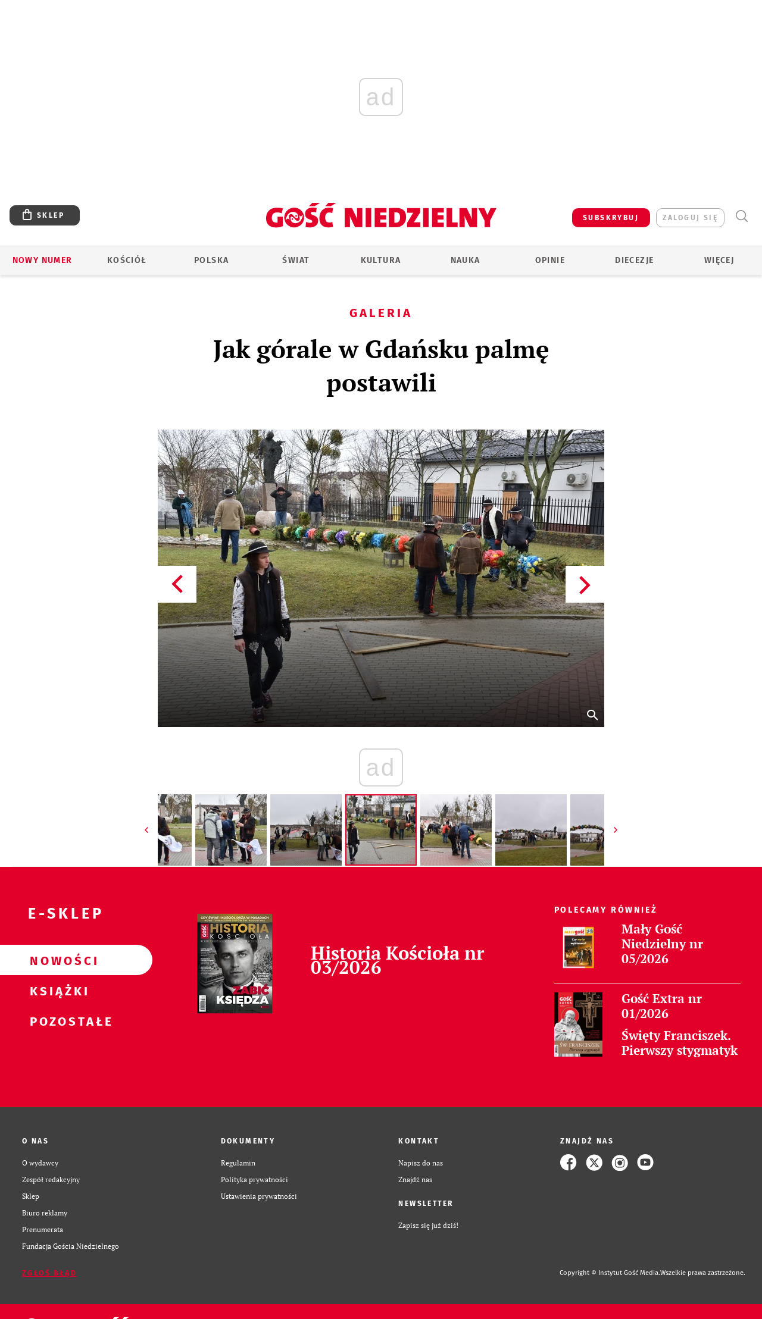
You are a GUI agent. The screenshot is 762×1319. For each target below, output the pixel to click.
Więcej (719, 260)
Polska (211, 260)
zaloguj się (690, 218)
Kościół (127, 260)
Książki (57, 990)
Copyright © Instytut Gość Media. (610, 1273)
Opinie (550, 260)
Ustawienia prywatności (259, 1196)
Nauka (465, 260)
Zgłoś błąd (49, 1273)
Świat (296, 260)
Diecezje (634, 260)
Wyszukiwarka (741, 216)
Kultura (381, 260)
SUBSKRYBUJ (611, 218)
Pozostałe (57, 1020)
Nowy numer (43, 260)
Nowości (57, 960)
